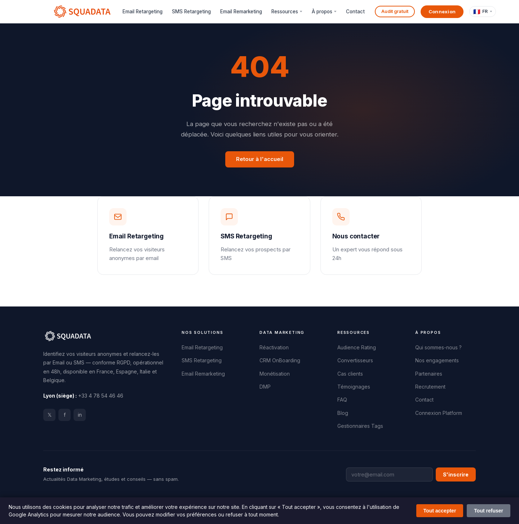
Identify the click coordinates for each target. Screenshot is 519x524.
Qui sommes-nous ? (438, 347)
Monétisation (275, 374)
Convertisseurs (355, 360)
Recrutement (430, 387)
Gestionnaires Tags (360, 426)
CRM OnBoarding (280, 360)
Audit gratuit (394, 11)
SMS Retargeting (191, 11)
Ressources (284, 11)
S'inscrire (456, 474)
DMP (265, 387)
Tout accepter (439, 511)
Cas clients (350, 374)
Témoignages (353, 387)
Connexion (442, 11)
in (80, 415)
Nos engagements (437, 360)
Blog (342, 413)
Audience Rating (356, 347)
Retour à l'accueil (259, 159)
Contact (355, 11)
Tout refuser (488, 511)
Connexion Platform (438, 413)
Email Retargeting (143, 11)
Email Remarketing (241, 11)
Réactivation (274, 347)
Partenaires (428, 374)
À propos (322, 11)
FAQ (342, 400)
